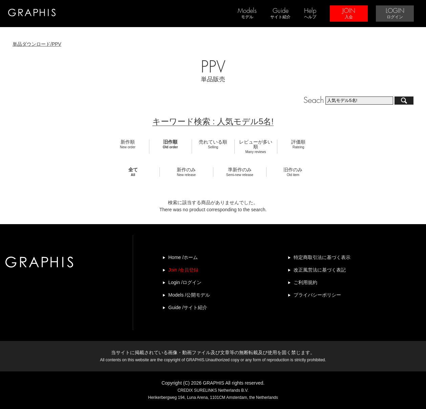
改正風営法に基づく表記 (320, 270)
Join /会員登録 (183, 270)
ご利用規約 (305, 282)
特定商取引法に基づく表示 (322, 257)
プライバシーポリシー (317, 295)
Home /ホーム (183, 257)
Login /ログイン (184, 282)
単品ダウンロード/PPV (37, 44)
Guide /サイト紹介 (187, 307)
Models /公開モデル (189, 295)
